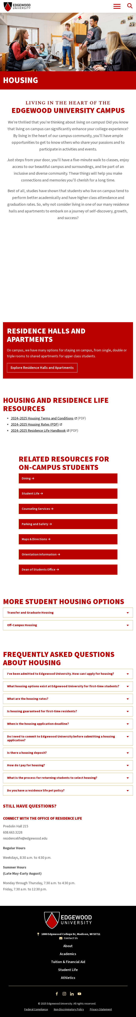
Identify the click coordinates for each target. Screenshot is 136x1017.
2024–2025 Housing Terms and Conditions (42, 418)
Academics (68, 953)
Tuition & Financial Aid (68, 961)
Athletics (68, 977)
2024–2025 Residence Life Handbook (38, 430)
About (68, 946)
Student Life (68, 969)
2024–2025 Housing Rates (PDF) (35, 424)
